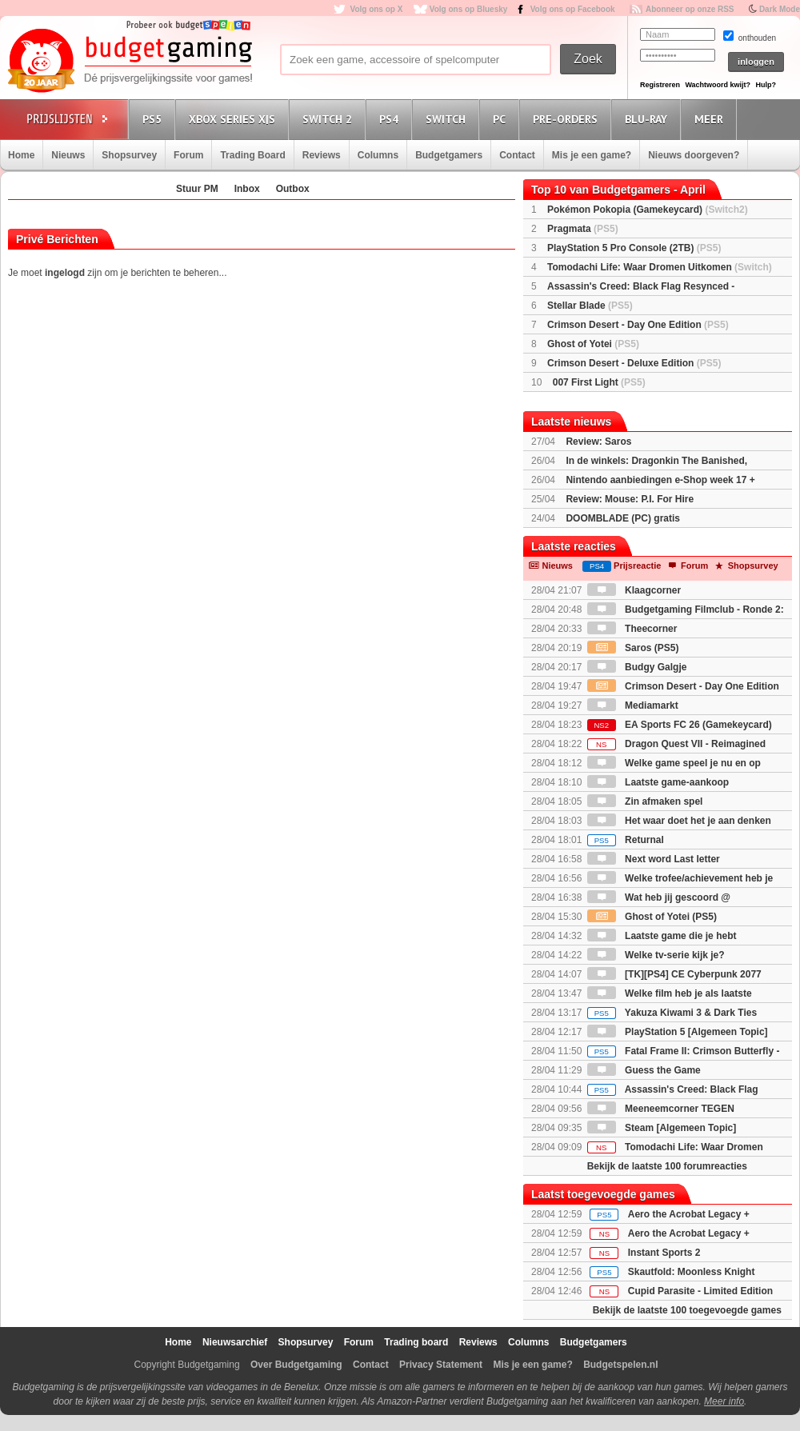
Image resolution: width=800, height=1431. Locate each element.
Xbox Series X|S (234, 118)
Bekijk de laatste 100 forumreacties (667, 1166)
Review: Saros (598, 441)
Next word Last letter (653, 859)
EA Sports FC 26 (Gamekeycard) (679, 724)
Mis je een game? (591, 155)
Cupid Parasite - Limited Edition (700, 1291)
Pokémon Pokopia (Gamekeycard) (647, 209)
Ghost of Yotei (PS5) (652, 916)
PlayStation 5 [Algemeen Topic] (677, 1031)
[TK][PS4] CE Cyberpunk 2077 (674, 974)
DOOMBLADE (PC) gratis (623, 518)
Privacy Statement (440, 1364)
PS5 (154, 118)
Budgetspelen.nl (620, 1364)
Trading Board (252, 155)
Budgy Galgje (637, 667)
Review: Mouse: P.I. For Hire (630, 499)
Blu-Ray (648, 118)
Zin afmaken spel (645, 801)
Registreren (660, 85)
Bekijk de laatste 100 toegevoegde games (687, 1310)
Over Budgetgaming (296, 1364)
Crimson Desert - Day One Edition (638, 324)
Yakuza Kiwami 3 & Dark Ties (672, 1012)
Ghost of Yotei (593, 344)
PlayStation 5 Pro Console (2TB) (634, 248)
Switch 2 (329, 118)
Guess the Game (644, 1070)
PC (501, 118)
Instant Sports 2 (664, 1252)
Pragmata (582, 228)
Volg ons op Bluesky (469, 9)
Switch (448, 118)
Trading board (416, 1342)
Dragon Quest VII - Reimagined (676, 743)
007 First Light (599, 382)
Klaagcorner (634, 590)
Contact (517, 155)
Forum (188, 155)
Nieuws (68, 155)
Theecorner (632, 628)
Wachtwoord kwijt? (717, 85)
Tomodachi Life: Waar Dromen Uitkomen (659, 267)
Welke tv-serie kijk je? (656, 955)
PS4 (391, 118)
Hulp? (765, 85)
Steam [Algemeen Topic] (661, 1127)
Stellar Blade (590, 305)
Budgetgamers (448, 155)
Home (21, 155)
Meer (711, 118)
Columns (378, 155)
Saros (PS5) (633, 648)
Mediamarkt (632, 705)
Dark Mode (779, 9)
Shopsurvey (129, 155)
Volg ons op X (376, 9)
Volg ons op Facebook (572, 9)
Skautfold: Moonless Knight (691, 1271)
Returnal (625, 839)
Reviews (321, 155)
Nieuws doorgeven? (693, 155)
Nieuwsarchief (234, 1342)
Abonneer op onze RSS (690, 9)
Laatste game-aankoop (658, 782)
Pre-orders (567, 118)
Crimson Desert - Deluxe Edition (634, 363)
